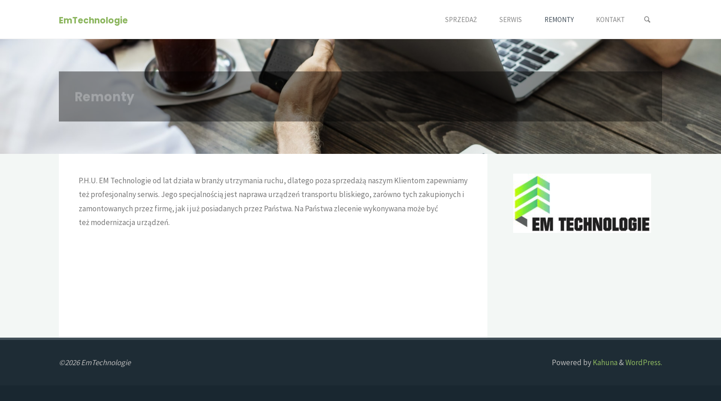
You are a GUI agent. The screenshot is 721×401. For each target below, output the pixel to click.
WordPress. (643, 362)
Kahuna (604, 362)
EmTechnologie (93, 20)
